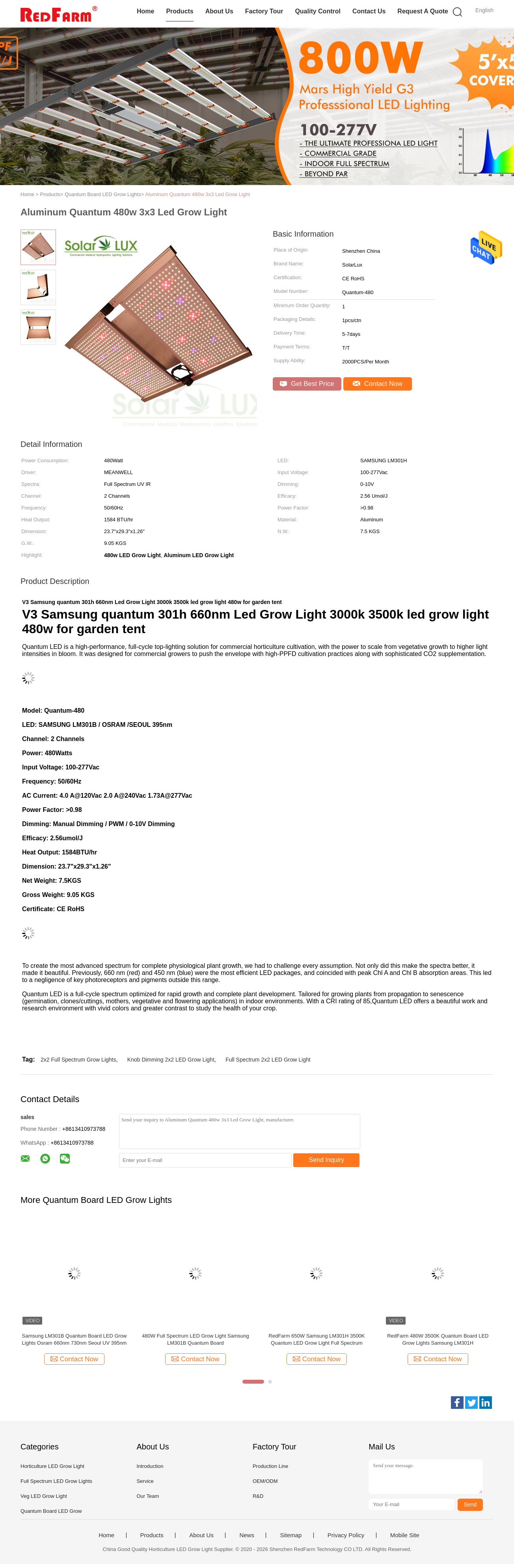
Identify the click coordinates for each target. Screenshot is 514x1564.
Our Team (147, 1496)
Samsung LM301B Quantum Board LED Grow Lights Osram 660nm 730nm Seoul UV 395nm (74, 1339)
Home (145, 11)
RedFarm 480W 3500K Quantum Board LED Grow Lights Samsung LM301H (437, 1339)
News (246, 1535)
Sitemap (291, 1535)
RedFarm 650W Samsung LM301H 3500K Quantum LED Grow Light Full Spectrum (316, 1339)
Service (144, 1481)
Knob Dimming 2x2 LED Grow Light (170, 1059)
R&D (258, 1496)
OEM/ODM (265, 1481)
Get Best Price (307, 383)
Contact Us (369, 11)
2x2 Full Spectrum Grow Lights (78, 1059)
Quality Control (318, 11)
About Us (219, 11)
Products (179, 11)
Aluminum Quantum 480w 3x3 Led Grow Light (197, 194)
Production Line (270, 1466)
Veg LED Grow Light (43, 1496)
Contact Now (377, 383)
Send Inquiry (327, 1159)
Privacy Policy (346, 1535)
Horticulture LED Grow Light (52, 1466)
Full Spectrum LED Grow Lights (56, 1481)
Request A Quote (422, 11)
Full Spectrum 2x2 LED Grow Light (268, 1059)
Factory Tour (264, 11)
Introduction (149, 1466)
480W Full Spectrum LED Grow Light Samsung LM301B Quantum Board (195, 1339)
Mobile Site (404, 1535)
